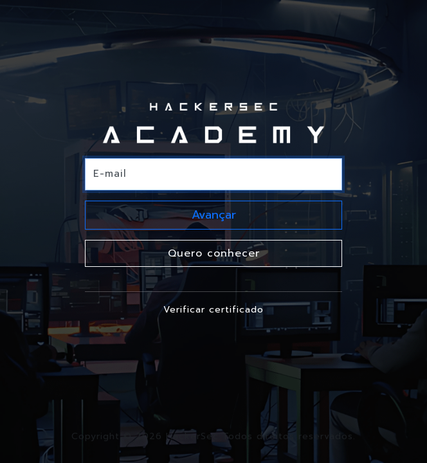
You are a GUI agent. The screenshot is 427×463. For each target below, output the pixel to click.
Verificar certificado (213, 309)
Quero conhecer (214, 253)
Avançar (214, 215)
